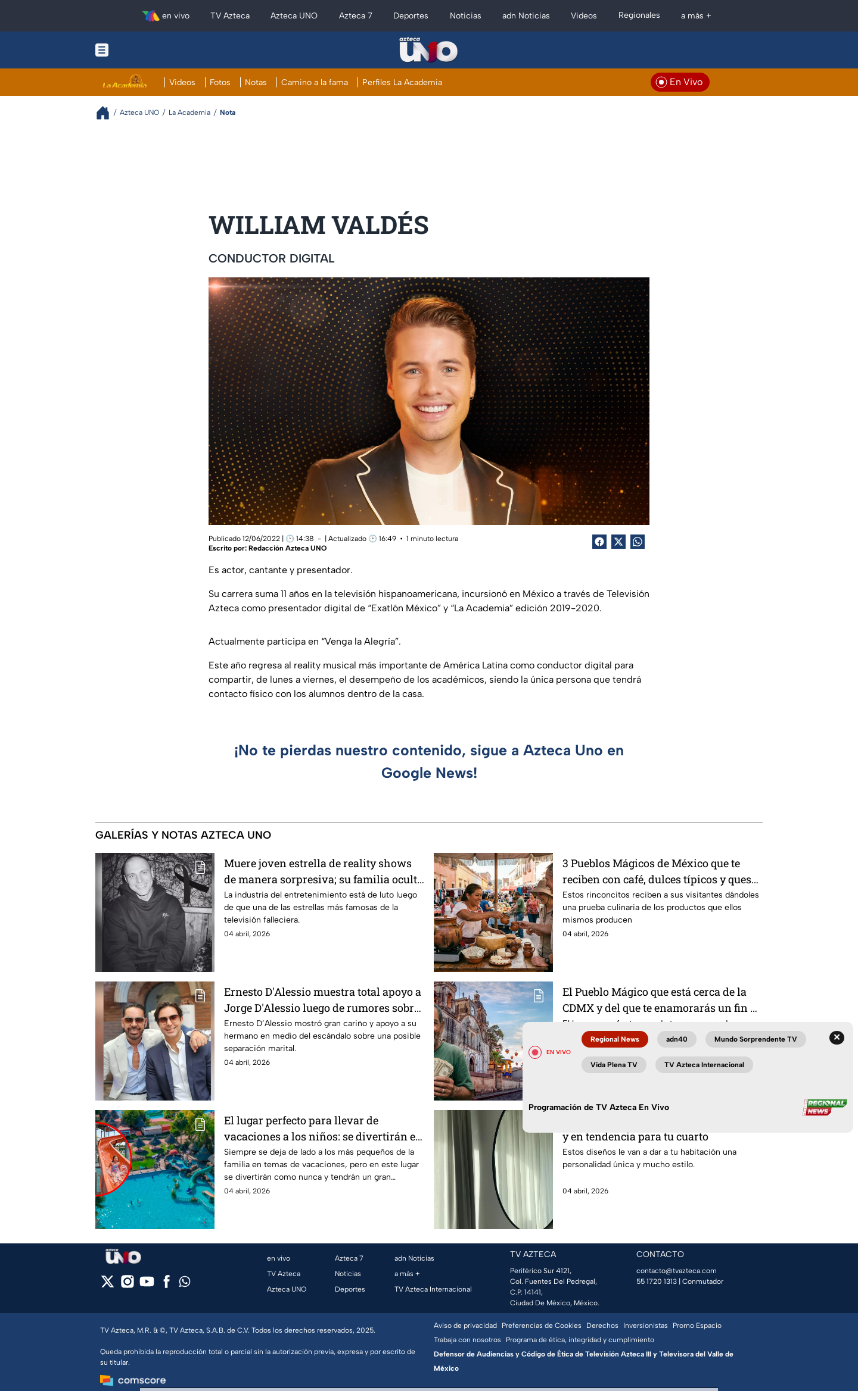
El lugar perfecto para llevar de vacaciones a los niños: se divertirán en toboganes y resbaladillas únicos (323, 1128)
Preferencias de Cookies (542, 1325)
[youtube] (146, 1285)
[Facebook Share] (599, 541)
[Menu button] (143, 50)
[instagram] (127, 1285)
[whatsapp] (185, 1284)
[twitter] (107, 1285)
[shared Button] (637, 541)
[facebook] (166, 1285)
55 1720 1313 (656, 1281)
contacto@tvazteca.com (676, 1271)
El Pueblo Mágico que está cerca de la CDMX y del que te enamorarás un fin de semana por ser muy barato (662, 999)
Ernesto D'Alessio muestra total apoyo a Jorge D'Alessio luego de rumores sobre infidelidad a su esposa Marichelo (322, 999)
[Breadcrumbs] (107, 112)
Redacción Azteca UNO (287, 548)
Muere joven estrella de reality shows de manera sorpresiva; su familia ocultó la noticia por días (323, 871)
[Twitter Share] (618, 541)
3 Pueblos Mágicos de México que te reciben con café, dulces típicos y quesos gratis (662, 871)
